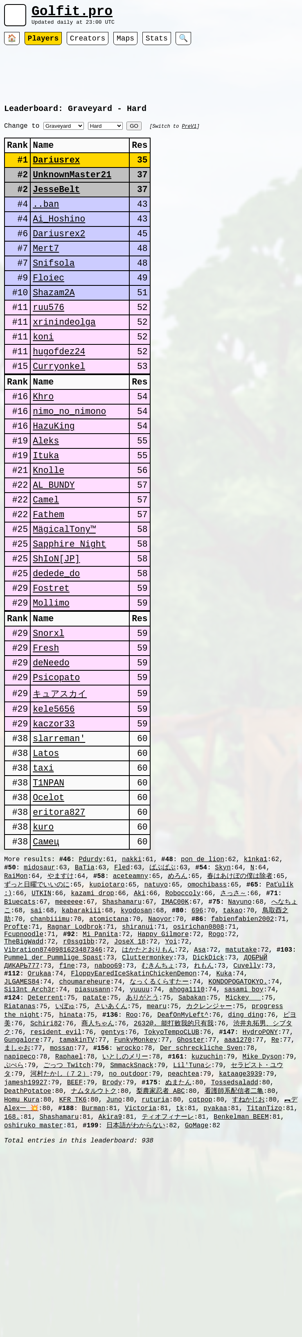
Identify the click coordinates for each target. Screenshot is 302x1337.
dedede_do (56, 643)
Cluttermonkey (147, 1077)
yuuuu (139, 1114)
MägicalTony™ (64, 593)
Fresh (46, 728)
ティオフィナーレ (168, 1255)
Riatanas (20, 1133)
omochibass (207, 994)
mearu (157, 1133)
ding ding (245, 1142)
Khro (43, 442)
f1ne (66, 1086)
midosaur (39, 975)
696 (197, 1022)
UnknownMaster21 (72, 189)
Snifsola (53, 290)
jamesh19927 (25, 1217)
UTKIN (41, 1003)
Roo (132, 1142)
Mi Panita (100, 1050)
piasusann (92, 1114)
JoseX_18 (130, 1059)
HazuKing (53, 476)
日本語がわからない (135, 1264)
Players (43, 43)
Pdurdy (90, 966)
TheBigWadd (23, 1059)
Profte (16, 1041)
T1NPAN (48, 880)
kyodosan (136, 1022)
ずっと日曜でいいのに (37, 994)
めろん (177, 984)
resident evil (55, 1161)
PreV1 (189, 133)
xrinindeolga (64, 357)
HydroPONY (260, 1161)
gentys (113, 1161)
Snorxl (48, 711)
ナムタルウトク (94, 1226)
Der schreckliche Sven (201, 1179)
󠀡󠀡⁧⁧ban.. (46, 223)
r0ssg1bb (79, 1059)
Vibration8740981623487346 (53, 1068)
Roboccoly (183, 1003)
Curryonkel (59, 408)
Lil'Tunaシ (192, 1198)
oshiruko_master (33, 1264)
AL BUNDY (53, 543)
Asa (200, 1068)
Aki (140, 1003)
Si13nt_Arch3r (29, 1114)
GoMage (197, 1264)
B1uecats (20, 1013)
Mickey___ (243, 1123)
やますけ (60, 984)
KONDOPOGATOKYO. (237, 1105)
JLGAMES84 (21, 1105)
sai (36, 1022)
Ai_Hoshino (59, 240)
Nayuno (240, 1013)
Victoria (140, 1245)
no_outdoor (128, 1208)
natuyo (156, 994)
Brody (112, 1217)
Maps (125, 43)
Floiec (48, 307)
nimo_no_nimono (69, 459)
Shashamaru (122, 1013)
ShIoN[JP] (56, 627)
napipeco (20, 1189)
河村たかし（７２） (59, 1208)
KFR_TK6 (72, 1236)
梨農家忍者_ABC (160, 1226)
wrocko (128, 1179)
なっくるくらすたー (159, 1105)
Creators (87, 43)
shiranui (137, 1041)
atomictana (108, 1031)
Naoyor (160, 1031)
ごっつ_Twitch (66, 1198)
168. (12, 1255)
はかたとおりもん (148, 1068)
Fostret (51, 660)
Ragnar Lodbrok (74, 1041)
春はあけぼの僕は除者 (240, 984)
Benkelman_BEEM (241, 1255)
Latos (46, 846)
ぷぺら (14, 1198)
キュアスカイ (60, 779)
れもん (204, 1086)
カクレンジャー (209, 1133)
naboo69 (108, 1086)
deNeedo (51, 745)
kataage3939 (240, 1208)
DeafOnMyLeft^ (182, 1142)
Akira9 (110, 1255)
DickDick (208, 1077)
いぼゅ (65, 1133)
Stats (157, 43)
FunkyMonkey (136, 1170)
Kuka (224, 1096)
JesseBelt (56, 206)
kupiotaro (106, 994)
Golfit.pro (72, 13)
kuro (43, 930)
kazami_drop (92, 1003)
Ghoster (190, 1170)
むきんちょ (158, 1086)
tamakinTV (76, 1170)
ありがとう (142, 1123)
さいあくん (111, 1133)
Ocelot (48, 897)
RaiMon (16, 984)
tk (180, 1245)
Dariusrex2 (59, 256)
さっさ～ (233, 1003)
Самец (46, 947)
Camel (46, 560)
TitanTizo (264, 1245)
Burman (94, 1245)
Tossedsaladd (234, 1217)
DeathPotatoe (27, 1226)
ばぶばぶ (162, 975)
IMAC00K (175, 1013)
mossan (62, 1179)
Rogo (216, 1050)
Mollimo (51, 677)
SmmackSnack (131, 1198)
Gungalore (21, 1170)
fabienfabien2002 (242, 1031)
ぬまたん (178, 1217)
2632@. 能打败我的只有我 (174, 1151)
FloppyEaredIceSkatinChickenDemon (133, 1096)
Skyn (222, 975)
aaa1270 (238, 1170)
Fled (122, 975)
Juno (114, 1236)
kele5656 (53, 796)
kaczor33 (53, 813)
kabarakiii (81, 1022)
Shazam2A (53, 324)
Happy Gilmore (163, 1050)
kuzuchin (207, 1189)
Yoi (171, 1059)
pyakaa (215, 1245)
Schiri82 (46, 1151)
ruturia (155, 1236)
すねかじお (248, 1236)
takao (233, 1022)
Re (275, 1170)
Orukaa (40, 1096)
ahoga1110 (186, 1114)
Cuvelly (247, 1086)
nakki (132, 966)
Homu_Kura (21, 1236)
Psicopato (56, 762)
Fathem (48, 576)
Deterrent (45, 1123)
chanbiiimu (50, 1031)
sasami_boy (244, 1114)
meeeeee (69, 1013)
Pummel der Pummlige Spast (53, 1077)
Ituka (46, 509)
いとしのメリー (125, 1189)
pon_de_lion (202, 966)
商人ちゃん (97, 1151)
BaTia (85, 975)
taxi (43, 863)
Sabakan (192, 1123)
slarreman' (59, 829)
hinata (71, 1142)
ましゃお (17, 1179)
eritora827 (59, 913)
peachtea (183, 1208)
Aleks (46, 492)
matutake (241, 1068)
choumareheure (84, 1105)
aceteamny (130, 984)
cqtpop (200, 1236)
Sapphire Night (69, 610)
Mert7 (46, 273)
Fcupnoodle (23, 1050)
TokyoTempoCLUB (171, 1161)
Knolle (48, 526)
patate (94, 1123)
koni (43, 374)
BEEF (75, 1217)
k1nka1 (256, 966)
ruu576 (48, 340)
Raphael (69, 1189)
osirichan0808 (198, 1041)
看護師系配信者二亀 (234, 1226)
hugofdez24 (59, 391)
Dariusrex (56, 173)
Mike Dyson (262, 1189)
